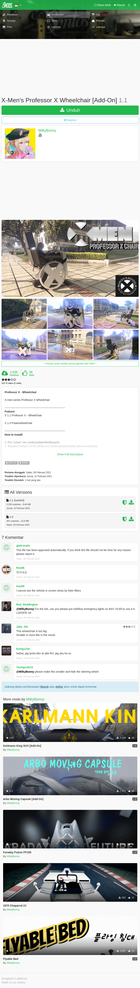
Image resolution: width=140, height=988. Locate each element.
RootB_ (21, 567)
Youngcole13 (24, 667)
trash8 (20, 586)
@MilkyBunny (25, 608)
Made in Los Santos (14, 982)
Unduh (70, 110)
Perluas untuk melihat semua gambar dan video (70, 363)
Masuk (44, 686)
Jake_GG (22, 626)
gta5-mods (23, 545)
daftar (59, 686)
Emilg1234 (23, 648)
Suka (31, 375)
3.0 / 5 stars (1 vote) (11, 383)
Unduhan (14, 375)
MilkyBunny (47, 130)
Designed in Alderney (14, 978)
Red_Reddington (27, 604)
